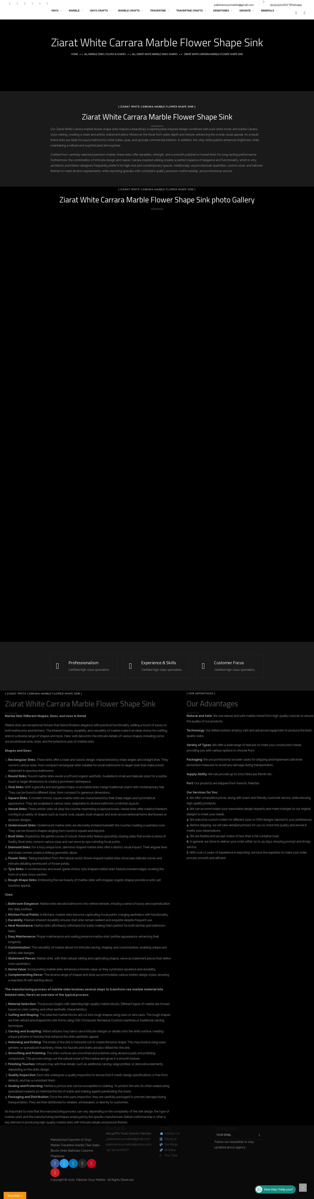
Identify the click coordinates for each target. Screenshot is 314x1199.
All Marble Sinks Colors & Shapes (105, 54)
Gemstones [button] (221, 10)
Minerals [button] (267, 10)
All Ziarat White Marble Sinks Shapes (155, 54)
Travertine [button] (158, 10)
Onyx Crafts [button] (99, 10)
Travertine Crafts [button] (189, 10)
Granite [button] (245, 10)
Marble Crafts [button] (129, 10)
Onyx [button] (54, 10)
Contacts (115, 1128)
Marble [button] (74, 10)
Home (74, 54)
